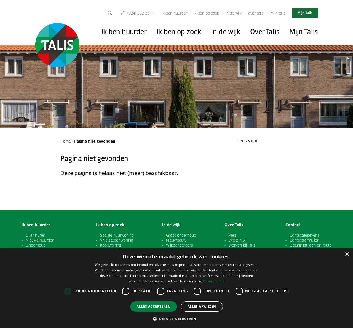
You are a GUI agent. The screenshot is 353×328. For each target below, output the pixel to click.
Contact (292, 224)
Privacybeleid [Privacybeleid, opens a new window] (213, 281)
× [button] (347, 254)
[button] (176, 318)
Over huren (35, 235)
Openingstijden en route (311, 245)
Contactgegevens (304, 235)
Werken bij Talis (242, 245)
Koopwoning (110, 245)
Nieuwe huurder (40, 240)
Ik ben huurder (174, 13)
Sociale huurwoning (116, 235)
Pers (232, 235)
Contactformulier (304, 240)
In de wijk (234, 13)
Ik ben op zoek (206, 13)
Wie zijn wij (238, 240)
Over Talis (256, 13)
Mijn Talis (277, 13)
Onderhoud (36, 245)
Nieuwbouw (176, 240)
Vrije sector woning (116, 240)
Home (65, 141)
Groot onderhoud (181, 235)
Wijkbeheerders (179, 245)
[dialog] (176, 288)
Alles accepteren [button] (153, 306)
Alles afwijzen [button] (202, 306)
